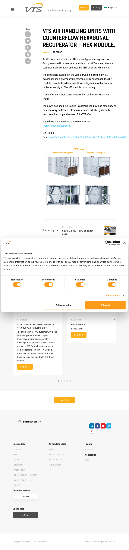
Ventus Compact (56, 454)
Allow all (105, 305)
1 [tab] (58, 381)
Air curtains (90, 455)
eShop (96, 8)
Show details (113, 295)
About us (17, 449)
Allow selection (64, 305)
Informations (19, 444)
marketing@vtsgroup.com (56, 125)
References (18, 465)
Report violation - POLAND (25, 475)
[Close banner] (124, 243)
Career (16, 459)
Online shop (18, 509)
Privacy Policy (19, 470)
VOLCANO (89, 449)
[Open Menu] (14, 7)
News (15, 454)
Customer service (21, 490)
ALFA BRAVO (112, 542)
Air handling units (57, 444)
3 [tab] (64, 381)
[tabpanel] (37, 320)
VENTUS (52, 449)
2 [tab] (61, 381)
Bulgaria (110, 7)
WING (87, 460)
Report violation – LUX (23, 480)
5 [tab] (70, 381)
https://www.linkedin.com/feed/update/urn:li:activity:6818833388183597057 (87, 137)
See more (25, 367)
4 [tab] (67, 381)
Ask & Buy (83, 8)
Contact (16, 485)
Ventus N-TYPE (55, 459)
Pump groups (55, 465)
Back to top (48, 230)
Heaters (88, 444)
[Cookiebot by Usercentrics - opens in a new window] (107, 242)
